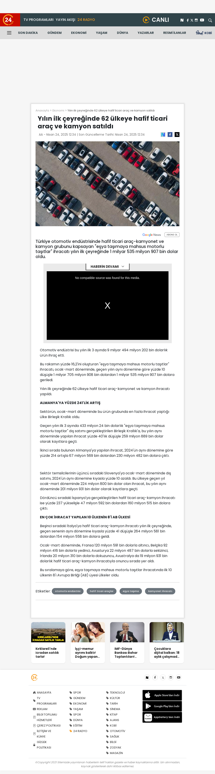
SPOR (75, 692)
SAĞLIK (112, 736)
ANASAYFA (42, 692)
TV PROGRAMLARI (38, 19)
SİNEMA (113, 709)
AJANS (112, 720)
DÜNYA (122, 33)
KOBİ (111, 725)
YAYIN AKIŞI (65, 19)
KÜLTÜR (113, 698)
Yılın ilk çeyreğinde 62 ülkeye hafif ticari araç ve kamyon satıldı (111, 110)
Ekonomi (58, 110)
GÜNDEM (54, 33)
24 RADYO (86, 19)
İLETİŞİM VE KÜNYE (42, 734)
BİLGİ (111, 742)
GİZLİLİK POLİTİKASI (42, 745)
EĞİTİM (75, 725)
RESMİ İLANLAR (174, 33)
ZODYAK (113, 747)
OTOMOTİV (115, 731)
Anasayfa (42, 110)
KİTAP (112, 714)
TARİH (112, 703)
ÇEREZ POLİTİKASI (47, 725)
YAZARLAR (146, 33)
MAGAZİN (114, 753)
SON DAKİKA (28, 33)
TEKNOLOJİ (115, 692)
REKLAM (40, 709)
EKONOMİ (78, 33)
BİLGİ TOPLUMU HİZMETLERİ (45, 717)
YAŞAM (101, 33)
